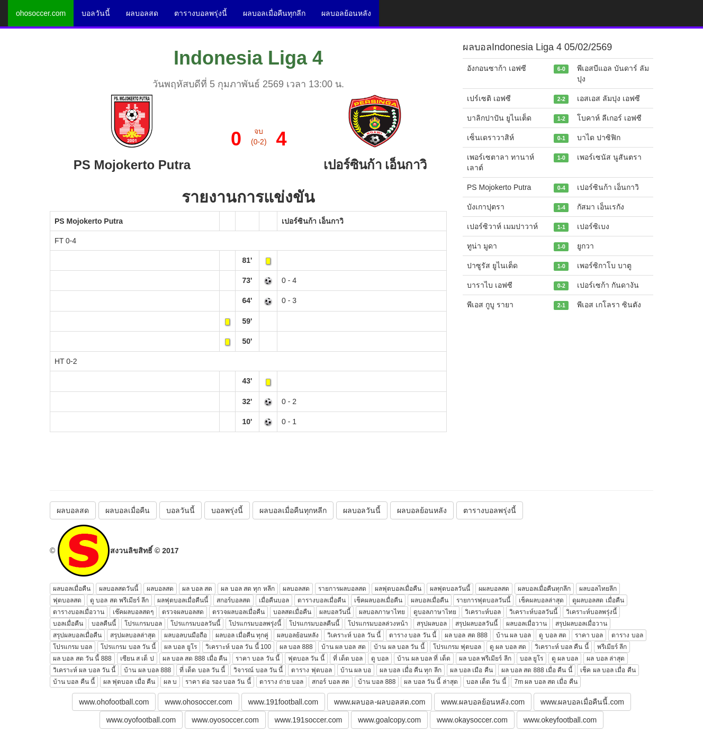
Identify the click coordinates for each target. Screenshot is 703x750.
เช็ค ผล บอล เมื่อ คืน (607, 670)
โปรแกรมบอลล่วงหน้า (378, 623)
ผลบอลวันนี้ (362, 510)
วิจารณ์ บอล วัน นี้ (258, 670)
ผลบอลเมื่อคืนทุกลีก (274, 13)
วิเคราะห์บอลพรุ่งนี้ (591, 612)
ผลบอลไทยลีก (598, 588)
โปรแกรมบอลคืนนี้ (314, 623)
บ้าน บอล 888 (377, 681)
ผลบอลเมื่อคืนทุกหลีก (293, 510)
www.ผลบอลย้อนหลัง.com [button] (483, 702)
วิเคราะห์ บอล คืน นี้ (562, 647)
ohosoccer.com (41, 13)
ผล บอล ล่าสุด (606, 658)
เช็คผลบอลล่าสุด (541, 600)
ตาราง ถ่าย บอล (281, 681)
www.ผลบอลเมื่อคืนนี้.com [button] (582, 702)
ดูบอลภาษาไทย (434, 612)
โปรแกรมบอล (143, 623)
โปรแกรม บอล (72, 647)
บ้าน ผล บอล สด (343, 647)
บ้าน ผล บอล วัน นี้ (399, 647)
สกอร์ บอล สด (330, 681)
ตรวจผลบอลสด (183, 612)
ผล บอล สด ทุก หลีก (247, 588)
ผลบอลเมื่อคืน (127, 510)
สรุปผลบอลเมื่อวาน (581, 623)
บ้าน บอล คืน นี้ (74, 681)
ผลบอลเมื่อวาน (526, 623)
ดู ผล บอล (565, 658)
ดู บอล (380, 658)
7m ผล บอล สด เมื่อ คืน (545, 681)
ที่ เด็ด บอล (348, 658)
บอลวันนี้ (96, 13)
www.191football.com (283, 702)
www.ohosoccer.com (198, 702)
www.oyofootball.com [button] (141, 720)
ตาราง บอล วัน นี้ (412, 635)
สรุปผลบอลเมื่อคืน (77, 635)
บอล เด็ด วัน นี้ (486, 681)
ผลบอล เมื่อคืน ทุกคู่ (242, 635)
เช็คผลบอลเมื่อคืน (378, 600)
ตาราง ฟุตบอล (311, 670)
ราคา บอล (589, 635)
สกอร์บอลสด (233, 600)
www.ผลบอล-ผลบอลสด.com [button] (379, 702)
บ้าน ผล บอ (356, 670)
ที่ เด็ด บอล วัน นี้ (202, 670)
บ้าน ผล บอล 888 (147, 670)
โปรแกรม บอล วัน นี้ (128, 647)
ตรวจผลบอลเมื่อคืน (238, 612)
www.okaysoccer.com (472, 720)
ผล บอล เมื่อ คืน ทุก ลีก (410, 670)
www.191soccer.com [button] (309, 720)
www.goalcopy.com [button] (389, 720)
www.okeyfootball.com (560, 720)
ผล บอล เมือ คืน (471, 670)
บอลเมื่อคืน (68, 623)
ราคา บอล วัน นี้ (258, 658)
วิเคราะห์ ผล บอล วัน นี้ (84, 670)
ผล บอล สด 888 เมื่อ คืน (195, 658)
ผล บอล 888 (296, 647)
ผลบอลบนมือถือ (185, 635)
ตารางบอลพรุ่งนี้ (200, 13)
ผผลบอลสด (494, 588)
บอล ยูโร (531, 658)
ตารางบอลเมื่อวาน (78, 612)
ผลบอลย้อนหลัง (346, 13)
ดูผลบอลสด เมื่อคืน (598, 600)
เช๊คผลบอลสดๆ (133, 612)
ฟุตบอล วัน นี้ (306, 658)
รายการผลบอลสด (342, 588)
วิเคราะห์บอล (483, 612)
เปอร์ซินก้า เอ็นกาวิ (313, 221)
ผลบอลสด (142, 13)
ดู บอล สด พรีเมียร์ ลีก (119, 600)
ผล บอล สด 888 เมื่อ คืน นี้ (536, 670)
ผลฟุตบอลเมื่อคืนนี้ (182, 600)
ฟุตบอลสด (67, 600)
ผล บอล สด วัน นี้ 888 (82, 658)
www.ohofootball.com (114, 702)
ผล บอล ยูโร (180, 647)
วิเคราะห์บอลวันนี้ (533, 612)
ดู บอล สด (552, 635)
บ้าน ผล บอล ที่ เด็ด (423, 658)
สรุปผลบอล (432, 623)
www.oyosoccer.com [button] (225, 720)
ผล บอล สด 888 (466, 635)
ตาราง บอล (627, 635)
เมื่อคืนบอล (274, 600)
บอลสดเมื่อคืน (292, 612)
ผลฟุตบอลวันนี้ (450, 588)
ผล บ (170, 681)
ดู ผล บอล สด (508, 647)
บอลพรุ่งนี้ (227, 510)
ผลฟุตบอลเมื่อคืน (398, 588)
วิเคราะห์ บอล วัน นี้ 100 (238, 647)
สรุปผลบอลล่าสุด (133, 635)
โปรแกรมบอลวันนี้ (195, 623)
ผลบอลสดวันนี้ (118, 588)
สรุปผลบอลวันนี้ (476, 623)
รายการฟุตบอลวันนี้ (483, 600)
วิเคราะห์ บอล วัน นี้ (354, 635)
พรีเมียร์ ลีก (612, 647)
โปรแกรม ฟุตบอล (457, 647)
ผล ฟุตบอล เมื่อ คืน (129, 681)
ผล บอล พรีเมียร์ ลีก (485, 658)
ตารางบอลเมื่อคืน (322, 600)
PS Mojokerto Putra (89, 221)
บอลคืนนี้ (104, 623)
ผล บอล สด (197, 588)
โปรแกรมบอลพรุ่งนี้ (255, 623)
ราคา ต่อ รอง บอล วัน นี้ (218, 681)
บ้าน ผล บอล (513, 635)
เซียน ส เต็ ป (137, 658)
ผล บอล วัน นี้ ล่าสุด (430, 681)
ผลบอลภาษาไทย (382, 612)
